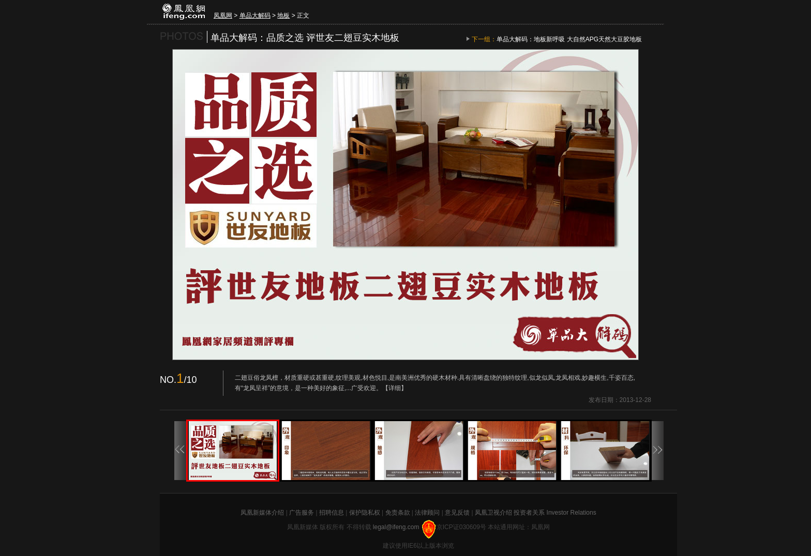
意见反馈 (457, 512)
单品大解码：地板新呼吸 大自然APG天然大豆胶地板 (569, 39)
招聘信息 (331, 512)
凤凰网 (223, 15)
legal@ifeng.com (397, 527)
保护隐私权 (364, 512)
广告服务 (301, 512)
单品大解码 (255, 15)
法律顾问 (427, 512)
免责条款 (397, 512)
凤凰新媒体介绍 (262, 512)
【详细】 (394, 388)
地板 (283, 15)
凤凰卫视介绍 (493, 512)
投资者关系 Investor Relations (555, 512)
